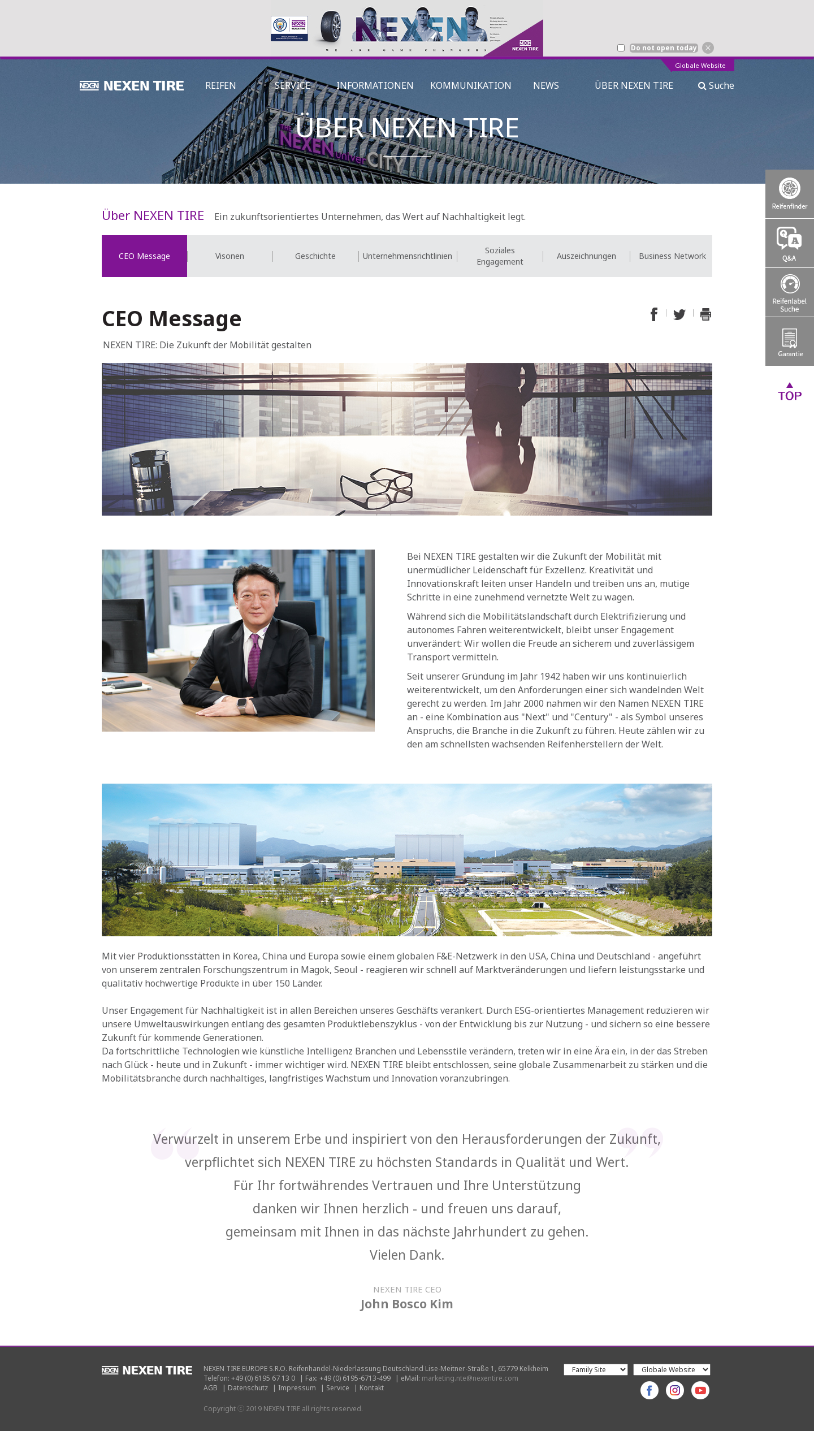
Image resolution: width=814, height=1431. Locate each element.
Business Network (672, 255)
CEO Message (144, 255)
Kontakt (372, 1388)
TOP (789, 390)
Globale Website (700, 66)
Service (337, 1388)
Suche (716, 85)
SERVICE (292, 85)
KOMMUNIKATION (471, 85)
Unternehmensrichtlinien (407, 255)
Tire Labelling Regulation (789, 292)
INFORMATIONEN (375, 85)
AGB (211, 1388)
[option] (407, 28)
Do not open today (664, 48)
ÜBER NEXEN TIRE (634, 85)
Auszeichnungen (586, 255)
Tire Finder (789, 194)
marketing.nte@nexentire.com (470, 1378)
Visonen (229, 255)
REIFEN (220, 85)
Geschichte (315, 255)
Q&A (789, 243)
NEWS (550, 85)
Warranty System (789, 341)
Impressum (297, 1388)
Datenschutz (248, 1388)
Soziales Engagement (500, 256)
